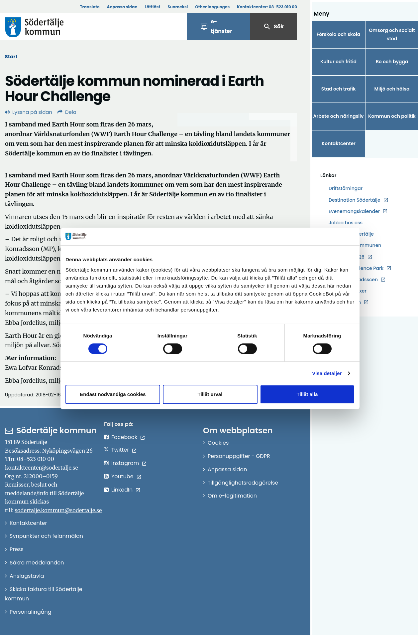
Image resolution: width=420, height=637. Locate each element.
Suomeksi (177, 7)
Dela (66, 111)
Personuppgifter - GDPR (239, 456)
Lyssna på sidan (28, 111)
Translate (89, 7)
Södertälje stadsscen (353, 279)
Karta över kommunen (355, 245)
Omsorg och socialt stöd (392, 34)
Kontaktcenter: (267, 7)
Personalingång (31, 612)
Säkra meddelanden (37, 562)
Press (17, 549)
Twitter (120, 450)
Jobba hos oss (346, 223)
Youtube (122, 476)
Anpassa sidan (122, 7)
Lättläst (152, 7)
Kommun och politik (392, 116)
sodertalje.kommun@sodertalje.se (58, 510)
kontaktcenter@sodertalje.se (41, 467)
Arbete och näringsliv (338, 116)
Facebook (124, 437)
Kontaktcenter (339, 143)
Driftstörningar (346, 188)
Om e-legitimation (232, 496)
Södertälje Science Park (356, 268)
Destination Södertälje (354, 200)
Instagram (125, 463)
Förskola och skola (339, 34)
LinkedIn (122, 490)
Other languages (212, 7)
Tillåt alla (307, 394)
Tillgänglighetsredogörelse (243, 483)
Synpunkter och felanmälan (46, 536)
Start (11, 56)
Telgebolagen (345, 302)
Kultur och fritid (338, 61)
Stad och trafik (338, 89)
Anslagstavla (27, 576)
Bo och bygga (392, 61)
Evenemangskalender (354, 211)
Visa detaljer (327, 373)
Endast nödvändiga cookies (113, 394)
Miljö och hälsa (391, 89)
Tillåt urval (210, 394)
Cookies (218, 443)
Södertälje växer (348, 291)
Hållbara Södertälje (351, 234)
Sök (273, 27)
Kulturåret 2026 (347, 257)
